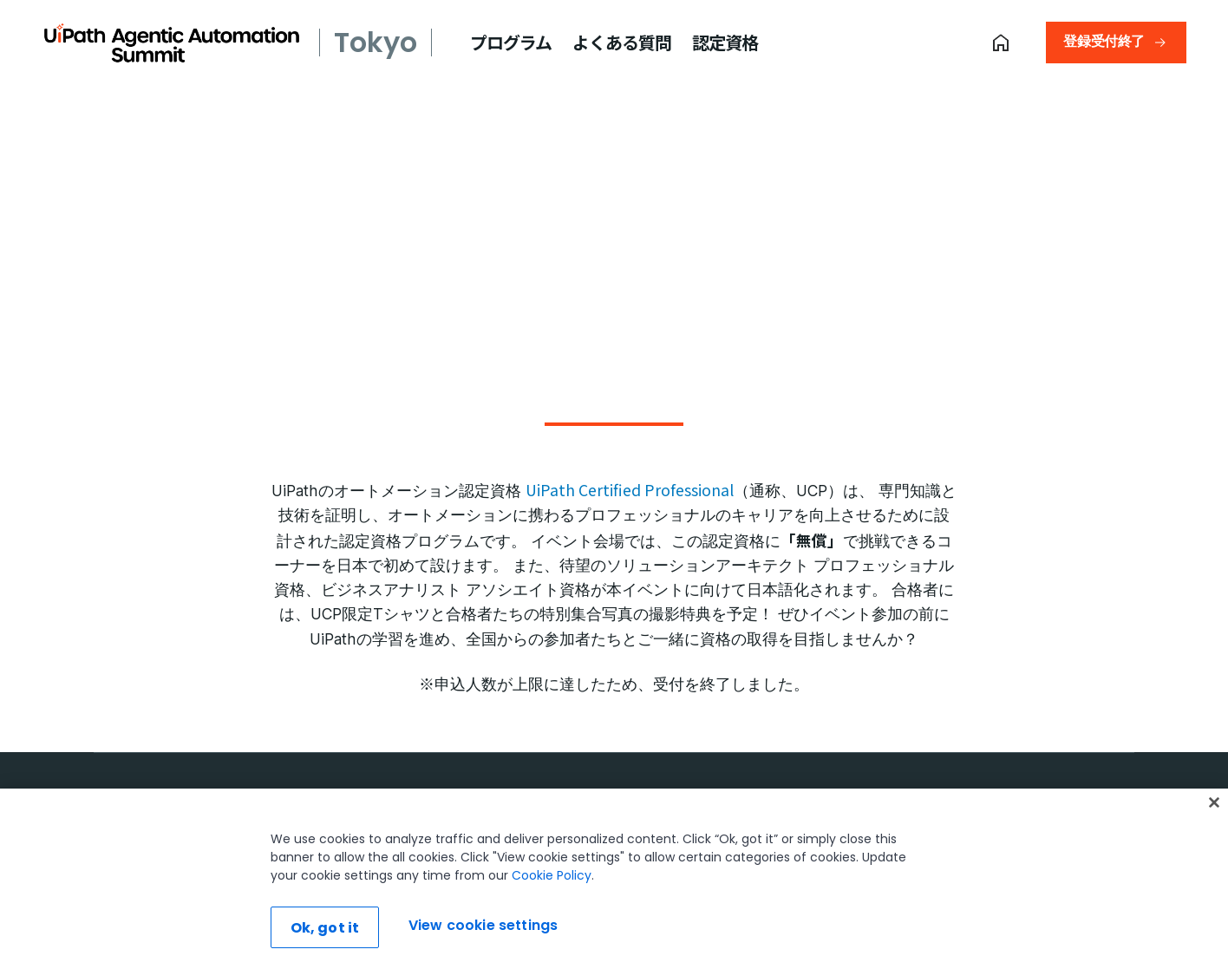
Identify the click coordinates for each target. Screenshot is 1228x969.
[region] (614, 879)
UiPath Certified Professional (630, 490)
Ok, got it (325, 928)
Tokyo (375, 42)
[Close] (1214, 802)
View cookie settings (483, 925)
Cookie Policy (551, 875)
